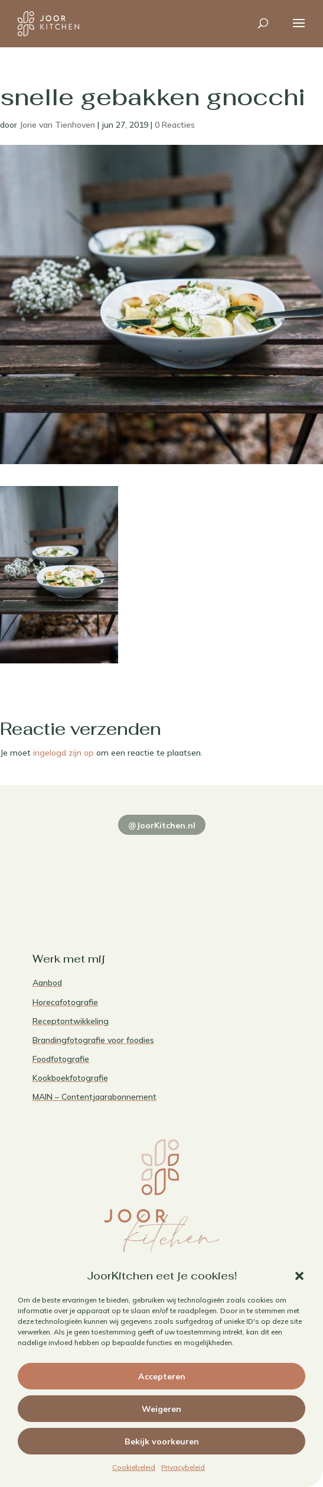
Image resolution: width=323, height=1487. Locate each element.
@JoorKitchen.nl (161, 825)
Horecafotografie (65, 1002)
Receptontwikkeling (70, 1021)
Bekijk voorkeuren (162, 1441)
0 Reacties (175, 124)
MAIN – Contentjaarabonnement (94, 1096)
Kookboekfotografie (70, 1078)
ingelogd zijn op (63, 752)
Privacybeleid (183, 1467)
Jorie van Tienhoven (57, 124)
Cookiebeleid (133, 1467)
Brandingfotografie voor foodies (93, 1040)
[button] (299, 1276)
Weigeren (161, 1409)
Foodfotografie (60, 1059)
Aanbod (47, 982)
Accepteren (161, 1376)
